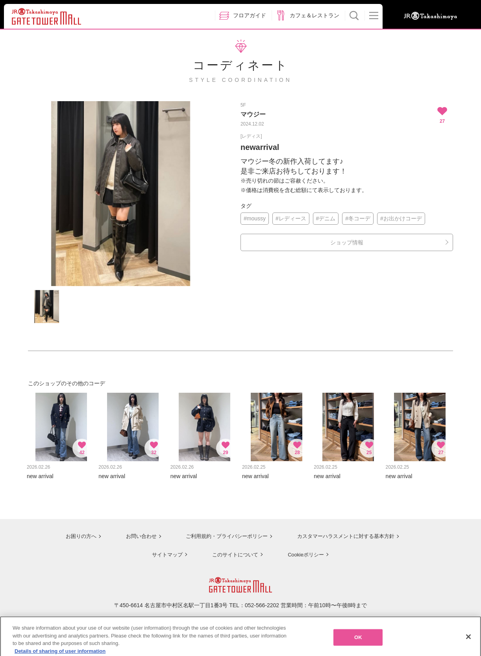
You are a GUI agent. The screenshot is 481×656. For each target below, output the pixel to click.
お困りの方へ (74, 532)
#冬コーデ (357, 218)
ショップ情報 (346, 242)
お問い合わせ (134, 532)
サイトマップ (164, 550)
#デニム (326, 218)
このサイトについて (232, 550)
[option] (120, 193)
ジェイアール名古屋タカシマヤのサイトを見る (240, 618)
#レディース (291, 218)
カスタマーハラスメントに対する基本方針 (345, 532)
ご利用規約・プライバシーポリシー (222, 532)
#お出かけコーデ (401, 218)
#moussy (255, 218)
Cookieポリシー (304, 550)
